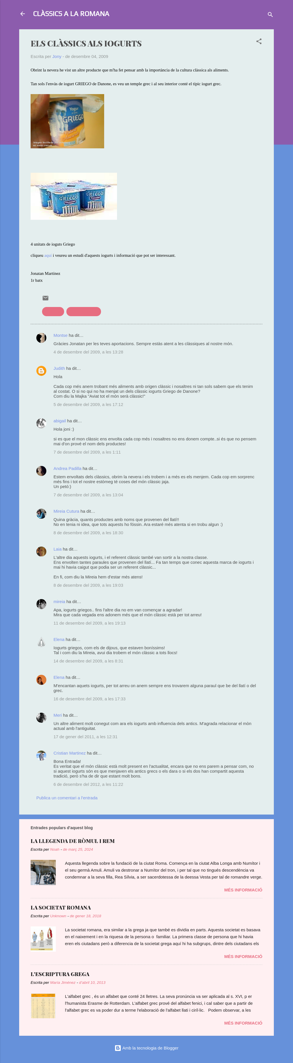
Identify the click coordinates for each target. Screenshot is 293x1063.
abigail (60, 420)
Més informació (243, 889)
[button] (259, 42)
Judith (59, 368)
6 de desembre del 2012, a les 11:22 (88, 784)
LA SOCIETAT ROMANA (61, 907)
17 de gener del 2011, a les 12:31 (86, 736)
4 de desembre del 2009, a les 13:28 (88, 351)
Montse (61, 335)
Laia (58, 549)
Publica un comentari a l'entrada (67, 797)
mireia (59, 601)
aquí (48, 255)
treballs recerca (83, 311)
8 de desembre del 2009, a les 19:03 (88, 585)
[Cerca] (270, 15)
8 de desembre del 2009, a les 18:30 (88, 532)
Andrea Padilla (68, 468)
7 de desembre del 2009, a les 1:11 (87, 452)
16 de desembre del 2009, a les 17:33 (90, 698)
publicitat (53, 311)
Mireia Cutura (66, 511)
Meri (58, 715)
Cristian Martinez (70, 753)
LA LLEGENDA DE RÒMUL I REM (73, 840)
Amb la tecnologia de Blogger (146, 1047)
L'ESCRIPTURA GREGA (60, 974)
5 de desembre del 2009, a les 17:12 (88, 404)
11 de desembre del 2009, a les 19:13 (90, 623)
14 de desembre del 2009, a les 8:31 (88, 660)
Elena (59, 639)
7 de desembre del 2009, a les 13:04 (88, 494)
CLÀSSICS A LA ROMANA (71, 14)
